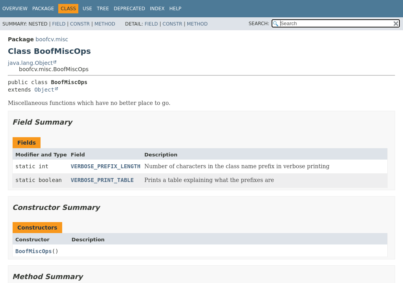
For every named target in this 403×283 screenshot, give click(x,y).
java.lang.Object (30, 63)
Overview (15, 8)
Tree (103, 8)
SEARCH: (259, 23)
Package (43, 8)
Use (87, 8)
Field (58, 24)
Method (104, 24)
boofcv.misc (51, 39)
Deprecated (129, 8)
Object (44, 89)
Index (157, 8)
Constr (80, 24)
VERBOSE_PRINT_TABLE (102, 180)
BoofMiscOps (33, 251)
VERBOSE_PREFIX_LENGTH (105, 166)
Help (175, 8)
